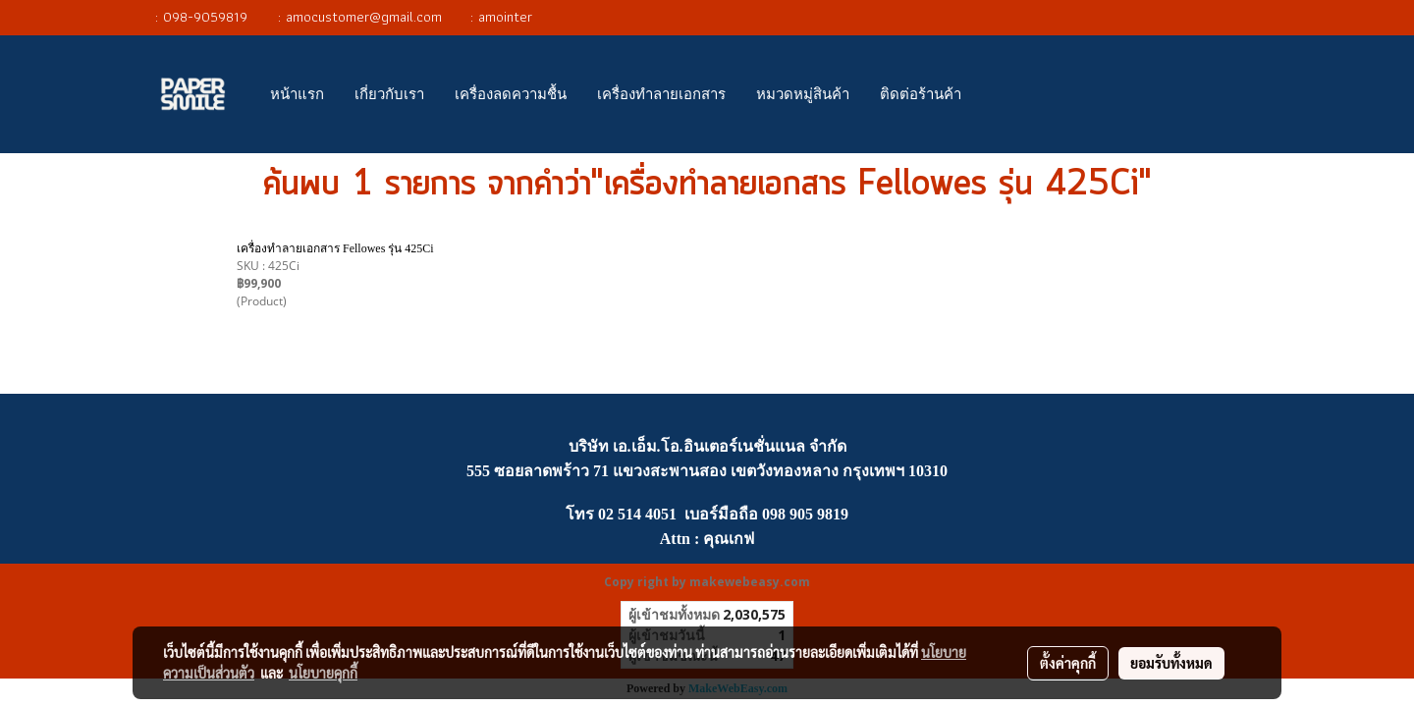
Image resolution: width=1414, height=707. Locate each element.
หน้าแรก (297, 94)
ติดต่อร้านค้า (920, 94)
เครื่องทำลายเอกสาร (661, 94)
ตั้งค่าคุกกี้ (1068, 663)
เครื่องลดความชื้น (511, 94)
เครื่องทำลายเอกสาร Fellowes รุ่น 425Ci (335, 248)
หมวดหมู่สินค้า (802, 94)
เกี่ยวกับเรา (389, 94)
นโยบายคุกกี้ (323, 672)
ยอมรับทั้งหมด (1171, 663)
